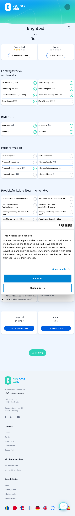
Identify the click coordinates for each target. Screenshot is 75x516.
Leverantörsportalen (13, 470)
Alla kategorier (11, 494)
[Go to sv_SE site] (7, 508)
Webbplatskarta (11, 498)
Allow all (37, 278)
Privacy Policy (10, 441)
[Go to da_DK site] (15, 508)
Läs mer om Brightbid (19, 55)
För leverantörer (11, 465)
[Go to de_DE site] (38, 508)
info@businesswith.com (14, 393)
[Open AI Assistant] (18, 417)
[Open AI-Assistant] (63, 506)
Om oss (7, 432)
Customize (37, 288)
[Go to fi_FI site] (30, 508)
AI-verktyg (37, 352)
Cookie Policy (10, 450)
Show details (59, 269)
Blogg (7, 485)
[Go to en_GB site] (45, 508)
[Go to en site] (53, 508)
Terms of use (10, 445)
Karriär (7, 437)
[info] (69, 27)
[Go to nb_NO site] (22, 508)
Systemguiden (10, 489)
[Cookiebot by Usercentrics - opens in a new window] (59, 225)
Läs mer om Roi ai (56, 55)
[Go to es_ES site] (68, 508)
